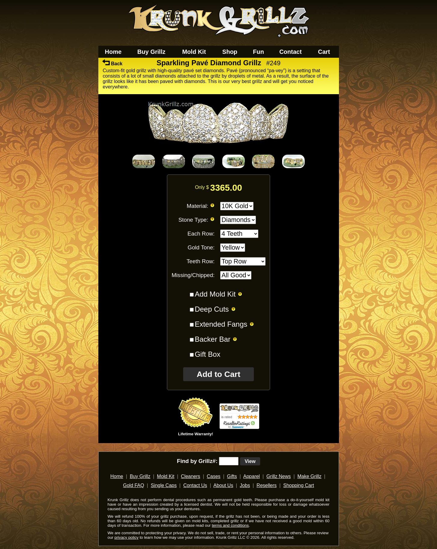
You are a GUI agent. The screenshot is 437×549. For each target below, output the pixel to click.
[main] (218, 253)
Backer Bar (212, 339)
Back (112, 63)
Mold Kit (194, 51)
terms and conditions (230, 525)
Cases (213, 476)
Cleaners (190, 476)
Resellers (267, 485)
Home (113, 51)
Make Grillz (309, 476)
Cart (324, 51)
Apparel (251, 476)
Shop (229, 51)
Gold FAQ (133, 485)
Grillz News (278, 476)
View (250, 461)
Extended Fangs (221, 324)
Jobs (245, 485)
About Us (223, 485)
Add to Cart (218, 374)
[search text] (229, 461)
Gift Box (207, 354)
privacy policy (126, 537)
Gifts (232, 476)
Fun (258, 51)
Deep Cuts (212, 309)
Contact (290, 51)
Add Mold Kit (215, 294)
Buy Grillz (151, 51)
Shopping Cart (298, 485)
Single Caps (164, 485)
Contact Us (195, 485)
